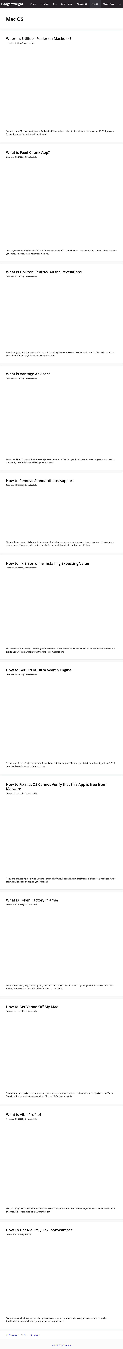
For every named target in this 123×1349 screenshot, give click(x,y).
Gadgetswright (12, 4)
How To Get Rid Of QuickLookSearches (39, 1230)
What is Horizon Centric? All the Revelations (44, 272)
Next (36, 1335)
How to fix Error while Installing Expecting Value (47, 563)
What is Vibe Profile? (23, 1114)
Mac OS (95, 4)
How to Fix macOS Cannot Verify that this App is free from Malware (56, 786)
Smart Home (66, 4)
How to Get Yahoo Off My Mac (32, 1006)
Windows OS (82, 4)
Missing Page (108, 4)
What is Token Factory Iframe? (32, 900)
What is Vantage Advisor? (28, 373)
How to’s (44, 4)
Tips (54, 4)
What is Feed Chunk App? (28, 152)
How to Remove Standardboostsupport (40, 480)
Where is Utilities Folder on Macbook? (38, 38)
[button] (119, 4)
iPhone (33, 4)
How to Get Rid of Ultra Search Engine (38, 670)
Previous (11, 1335)
